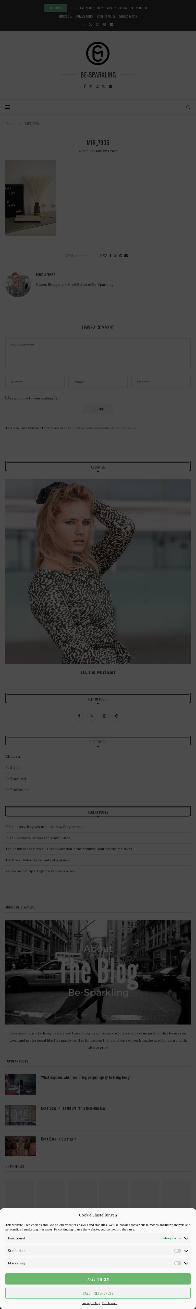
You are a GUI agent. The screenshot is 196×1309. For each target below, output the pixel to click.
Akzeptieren (98, 1279)
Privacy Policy (91, 1303)
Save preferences (98, 1293)
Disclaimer (109, 1303)
